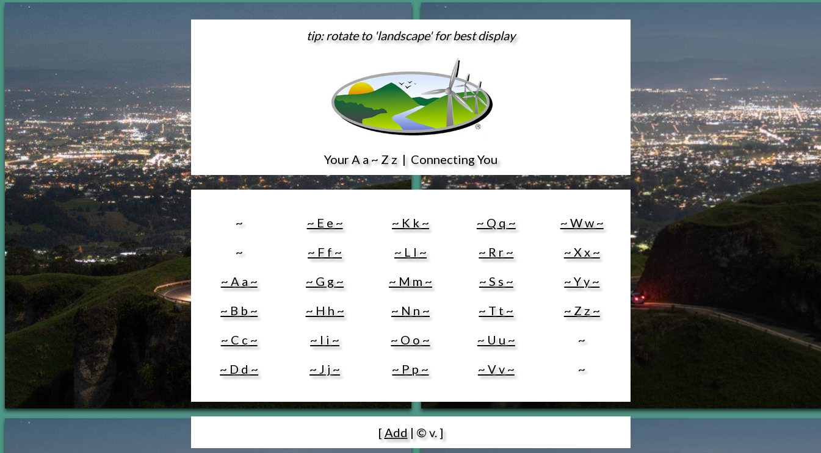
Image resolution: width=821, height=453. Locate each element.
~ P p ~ (410, 369)
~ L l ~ (410, 251)
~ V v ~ (496, 369)
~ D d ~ (239, 369)
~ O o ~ (410, 339)
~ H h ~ (325, 310)
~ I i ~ (324, 339)
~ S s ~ (496, 281)
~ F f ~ (325, 251)
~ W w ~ (582, 222)
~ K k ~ (410, 222)
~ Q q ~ (496, 222)
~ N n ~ (410, 310)
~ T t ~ (496, 310)
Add (396, 432)
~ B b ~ (239, 310)
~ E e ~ (325, 222)
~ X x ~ (582, 251)
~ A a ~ (239, 281)
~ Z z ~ (582, 310)
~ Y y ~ (581, 281)
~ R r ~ (496, 251)
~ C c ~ (239, 339)
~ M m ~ (410, 281)
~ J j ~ (324, 369)
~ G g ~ (325, 281)
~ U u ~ (496, 339)
